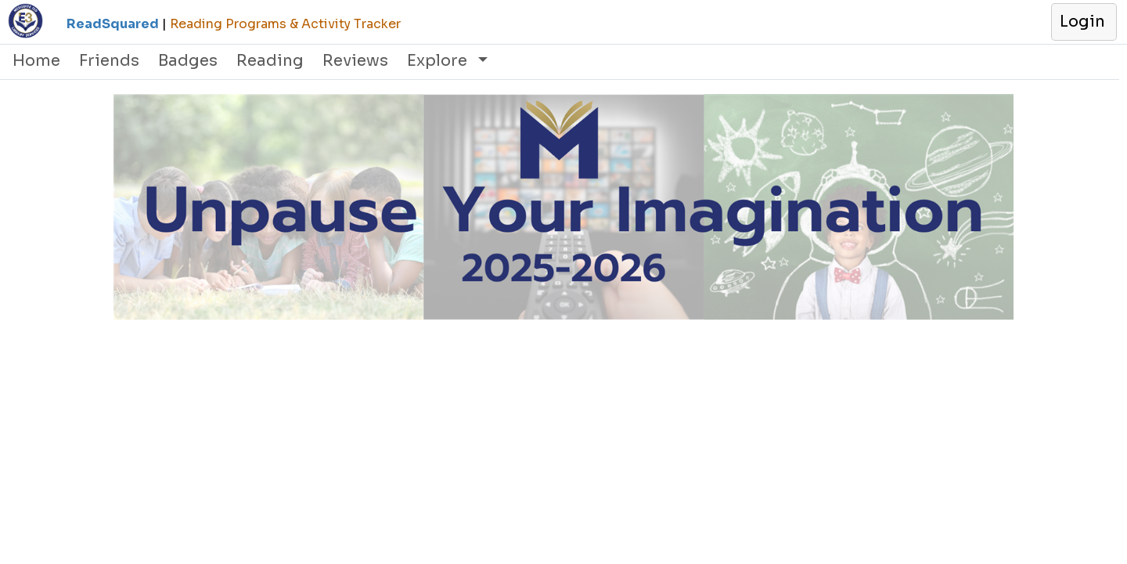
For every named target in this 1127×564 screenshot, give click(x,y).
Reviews (355, 60)
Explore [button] (439, 60)
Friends (109, 60)
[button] (1083, 22)
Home (36, 60)
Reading (270, 60)
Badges (188, 60)
